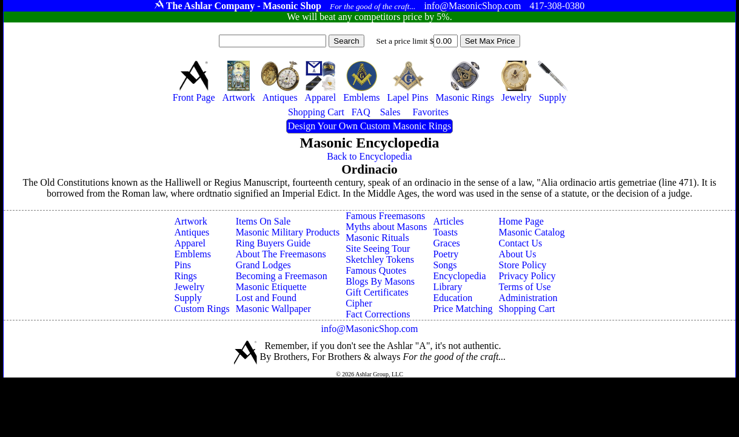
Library (447, 287)
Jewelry (189, 287)
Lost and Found (266, 298)
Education (452, 298)
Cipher (359, 303)
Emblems (192, 254)
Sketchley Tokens (380, 259)
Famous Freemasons (385, 216)
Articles (448, 221)
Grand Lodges (263, 265)
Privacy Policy (527, 276)
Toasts (445, 232)
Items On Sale (263, 221)
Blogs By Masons (380, 281)
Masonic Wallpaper (273, 308)
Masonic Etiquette (271, 287)
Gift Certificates (377, 292)
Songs (444, 265)
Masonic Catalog (532, 232)
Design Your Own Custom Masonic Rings (369, 126)
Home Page (521, 221)
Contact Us (521, 243)
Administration (528, 298)
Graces (446, 243)
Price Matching (462, 308)
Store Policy (523, 265)
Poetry (445, 254)
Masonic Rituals (377, 237)
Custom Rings (201, 308)
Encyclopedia (459, 276)
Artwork (190, 221)
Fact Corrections (378, 314)
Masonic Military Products (288, 232)
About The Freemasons (281, 254)
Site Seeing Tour (378, 248)
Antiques (191, 232)
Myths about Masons (386, 227)
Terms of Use (525, 287)
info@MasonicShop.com (369, 329)
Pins (182, 265)
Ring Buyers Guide (273, 243)
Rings (185, 276)
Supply (187, 298)
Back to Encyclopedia (369, 156)
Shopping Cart (527, 308)
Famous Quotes (376, 270)
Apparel (190, 243)
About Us (518, 254)
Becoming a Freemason (281, 276)
